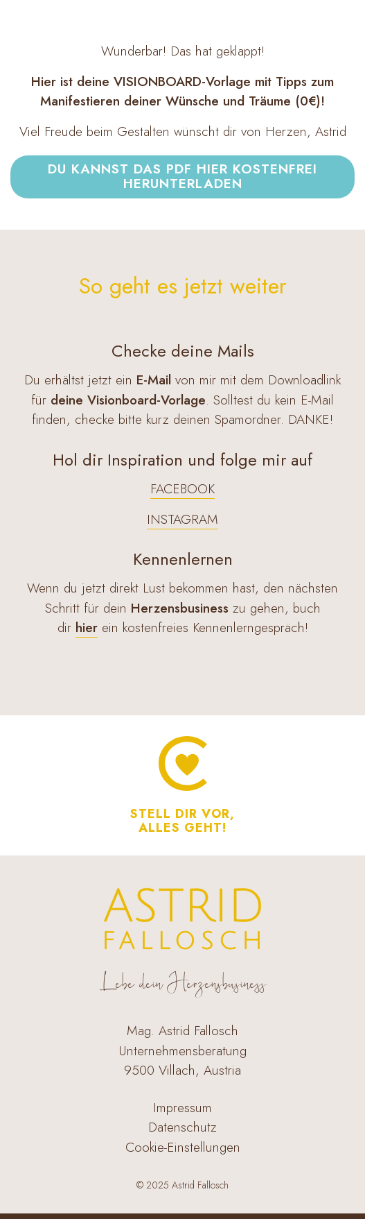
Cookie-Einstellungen (182, 1147)
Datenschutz (182, 1127)
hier (86, 627)
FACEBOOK (182, 488)
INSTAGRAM (182, 519)
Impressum (182, 1107)
